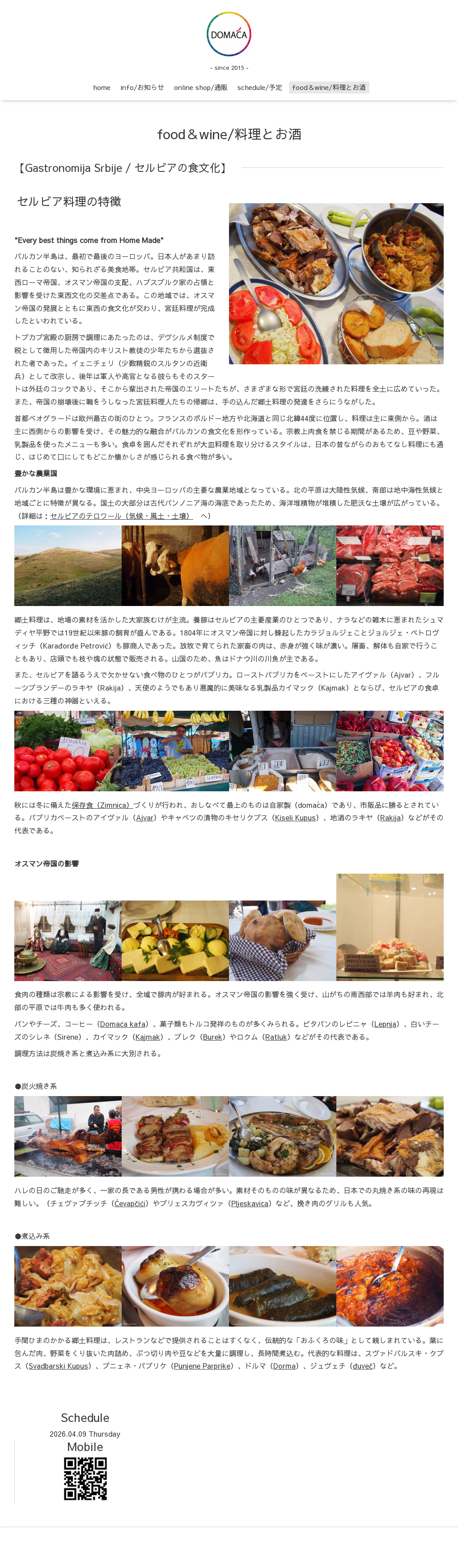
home (101, 87)
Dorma (284, 1365)
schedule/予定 (259, 87)
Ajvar (144, 817)
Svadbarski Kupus (58, 1365)
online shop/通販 (201, 87)
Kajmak (148, 1036)
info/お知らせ (142, 87)
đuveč (363, 1365)
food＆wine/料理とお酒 (329, 87)
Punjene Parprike (202, 1365)
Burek (212, 1036)
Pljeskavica (249, 1203)
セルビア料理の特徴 (69, 201)
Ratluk (276, 1036)
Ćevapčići (129, 1203)
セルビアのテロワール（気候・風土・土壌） (121, 516)
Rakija (390, 817)
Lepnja (385, 1024)
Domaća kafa (122, 1024)
